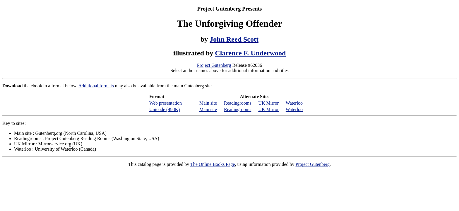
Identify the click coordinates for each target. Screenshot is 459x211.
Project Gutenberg (214, 65)
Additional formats (96, 85)
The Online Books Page (212, 164)
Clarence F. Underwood (250, 53)
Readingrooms (237, 103)
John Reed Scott (234, 39)
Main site (208, 103)
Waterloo (294, 103)
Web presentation (165, 103)
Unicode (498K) (164, 109)
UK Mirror (268, 103)
